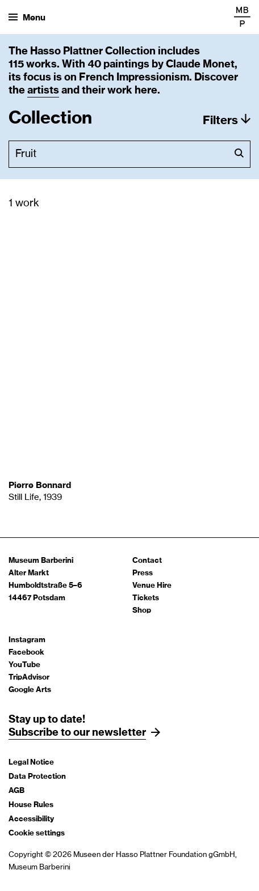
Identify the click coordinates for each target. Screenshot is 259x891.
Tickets (145, 598)
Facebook (26, 652)
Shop (141, 610)
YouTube (24, 665)
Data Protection (37, 776)
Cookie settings (37, 833)
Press (142, 573)
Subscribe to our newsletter (77, 733)
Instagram (27, 640)
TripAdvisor (29, 677)
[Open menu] (27, 17)
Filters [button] (220, 120)
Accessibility (31, 819)
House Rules (31, 805)
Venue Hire (152, 585)
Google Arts (30, 690)
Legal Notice (31, 762)
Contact (147, 561)
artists (43, 91)
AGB (16, 791)
